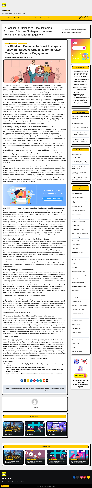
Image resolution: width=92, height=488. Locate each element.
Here (45, 358)
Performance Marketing (78, 309)
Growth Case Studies (77, 252)
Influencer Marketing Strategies (22, 43)
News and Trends (76, 301)
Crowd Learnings (76, 237)
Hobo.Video (6, 10)
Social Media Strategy (77, 320)
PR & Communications (77, 313)
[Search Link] (81, 17)
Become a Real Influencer (15, 18)
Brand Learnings (76, 217)
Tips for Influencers (77, 328)
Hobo (73, 263)
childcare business (11, 57)
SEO (73, 317)
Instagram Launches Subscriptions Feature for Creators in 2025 (78, 156)
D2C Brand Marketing (77, 240)
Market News (75, 294)
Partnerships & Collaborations (79, 305)
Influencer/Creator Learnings (79, 286)
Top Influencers (76, 336)
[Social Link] (74, 477)
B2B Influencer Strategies (78, 210)
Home (4, 18)
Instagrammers (75, 290)
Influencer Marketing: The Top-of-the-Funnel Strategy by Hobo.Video (25, 367)
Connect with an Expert (53, 198)
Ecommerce (75, 248)
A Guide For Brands (77, 193)
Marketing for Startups (77, 297)
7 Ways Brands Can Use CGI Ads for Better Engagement (34, 462)
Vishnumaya (8, 434)
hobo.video (19, 57)
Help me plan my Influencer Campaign (35, 18)
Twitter (73, 347)
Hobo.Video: (46, 342)
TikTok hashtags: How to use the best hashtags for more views (56, 462)
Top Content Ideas (76, 332)
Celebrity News (76, 225)
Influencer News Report (78, 282)
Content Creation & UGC (78, 229)
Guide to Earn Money (77, 259)
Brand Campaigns (76, 214)
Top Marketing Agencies (78, 339)
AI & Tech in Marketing (77, 197)
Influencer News (76, 278)
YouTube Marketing (77, 351)
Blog (49, 18)
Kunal (36, 407)
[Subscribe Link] (84, 17)
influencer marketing (28, 57)
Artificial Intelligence (77, 206)
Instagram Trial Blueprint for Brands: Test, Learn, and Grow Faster (79, 134)
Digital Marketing (76, 244)
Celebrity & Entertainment (78, 221)
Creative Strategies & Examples (80, 233)
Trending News (75, 343)
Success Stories (76, 324)
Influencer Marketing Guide (13, 43)
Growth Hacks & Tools (77, 256)
